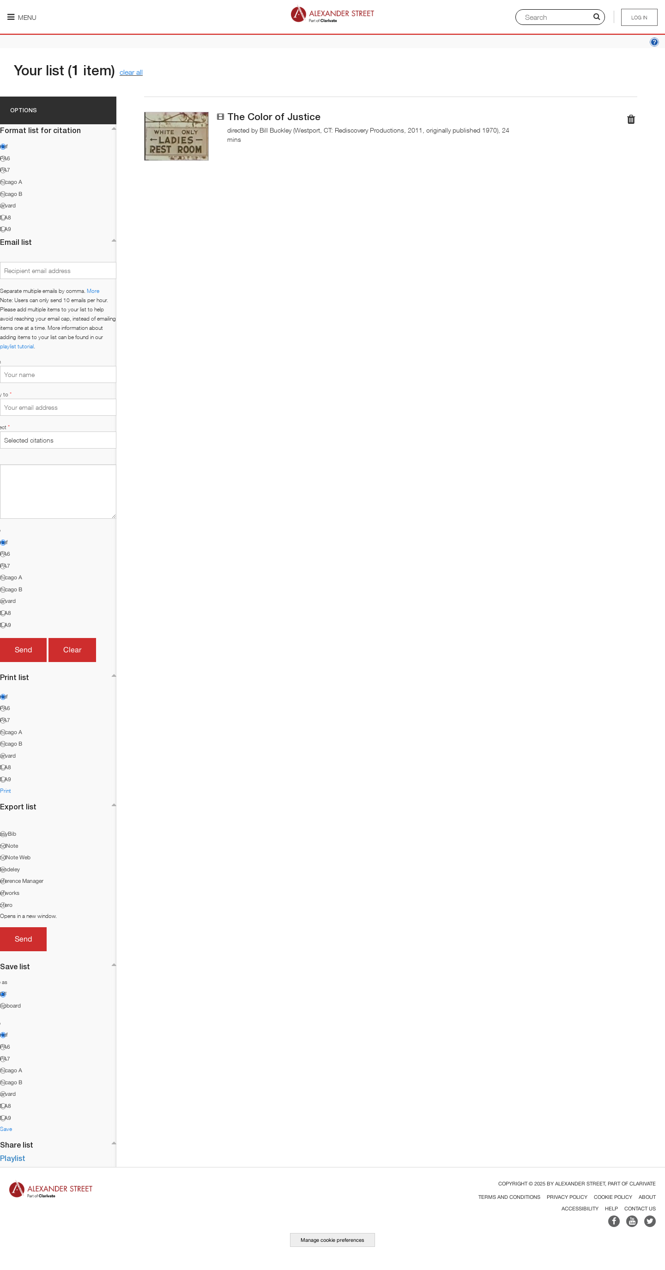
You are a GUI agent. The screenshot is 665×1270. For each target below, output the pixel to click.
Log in (639, 17)
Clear (72, 649)
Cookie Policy (613, 1197)
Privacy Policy (567, 1197)
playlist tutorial (17, 346)
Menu (21, 17)
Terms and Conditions (509, 1197)
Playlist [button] (12, 1158)
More (93, 290)
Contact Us (640, 1208)
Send (23, 649)
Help (611, 1208)
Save (6, 1128)
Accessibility (580, 1208)
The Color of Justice (273, 116)
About (647, 1197)
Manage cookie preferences (332, 1240)
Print (5, 790)
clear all (131, 72)
